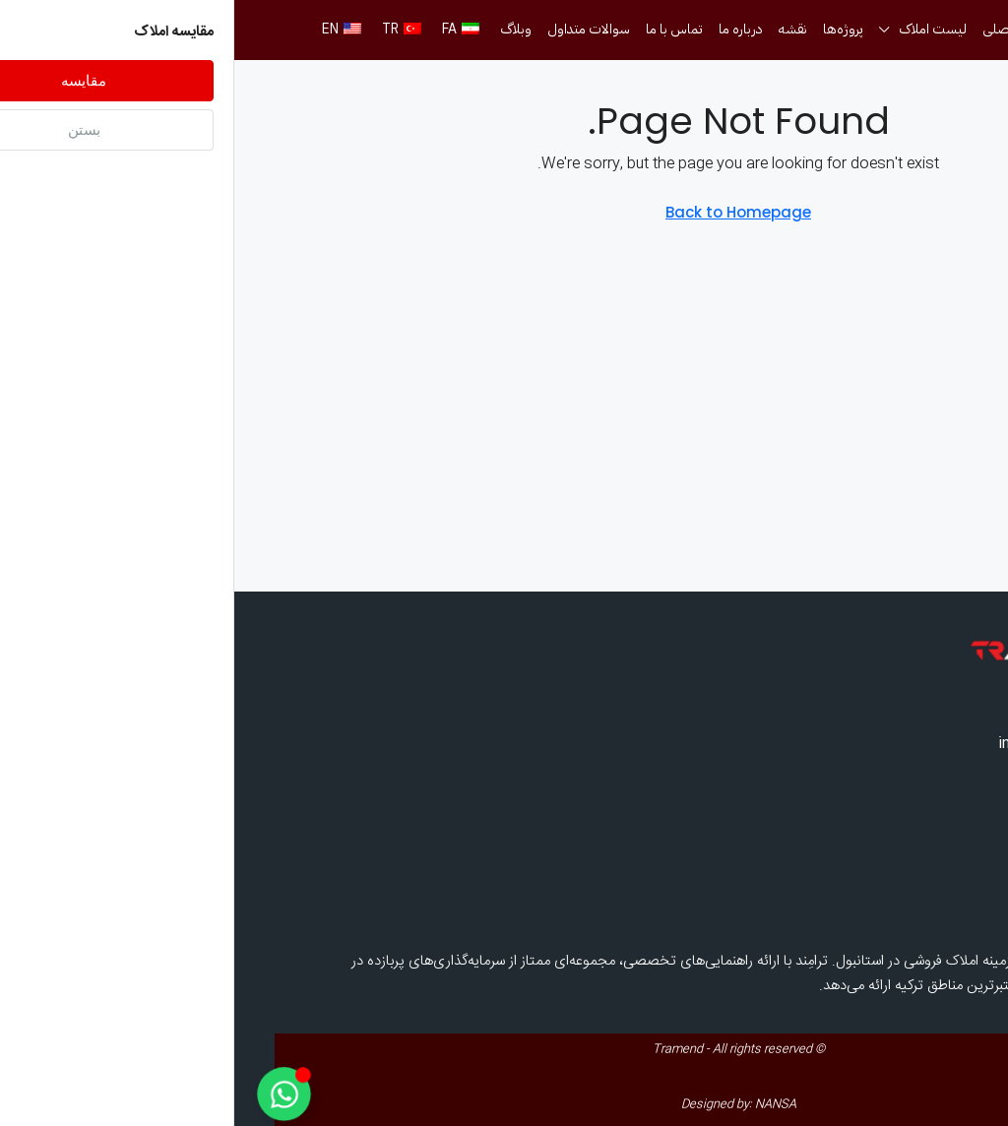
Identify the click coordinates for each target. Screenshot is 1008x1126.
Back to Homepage (504, 212)
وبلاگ (281, 29)
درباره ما (506, 29)
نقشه (558, 29)
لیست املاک (698, 29)
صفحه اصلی (782, 29)
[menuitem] (949, 79)
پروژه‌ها (609, 29)
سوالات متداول (354, 29)
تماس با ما (440, 29)
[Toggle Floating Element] (49, 1093)
